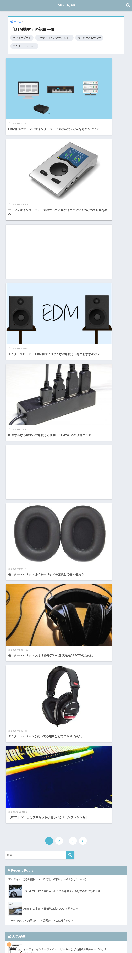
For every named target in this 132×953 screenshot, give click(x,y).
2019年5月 (17, 911)
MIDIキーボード (22, 37)
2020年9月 (17, 810)
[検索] (70, 375)
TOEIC (63, 943)
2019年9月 (17, 879)
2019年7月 (17, 895)
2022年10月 (18, 763)
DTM (34, 943)
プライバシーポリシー (22, 641)
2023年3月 (17, 756)
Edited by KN (66, 5)
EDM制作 (48, 943)
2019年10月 (18, 872)
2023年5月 (17, 740)
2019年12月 (18, 856)
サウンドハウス (18, 600)
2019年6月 (17, 903)
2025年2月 (17, 717)
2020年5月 (17, 818)
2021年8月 (17, 779)
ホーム (22, 943)
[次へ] (83, 360)
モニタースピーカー (89, 37)
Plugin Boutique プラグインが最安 (30, 607)
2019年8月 (17, 887)
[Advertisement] (35, 146)
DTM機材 (77, 943)
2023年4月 (17, 748)
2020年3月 (17, 833)
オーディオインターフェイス (54, 37)
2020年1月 (17, 849)
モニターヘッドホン (24, 46)
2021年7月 (17, 786)
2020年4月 (17, 825)
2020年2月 (17, 841)
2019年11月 (18, 864)
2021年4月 (17, 794)
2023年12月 (18, 725)
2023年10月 (18, 732)
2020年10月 (18, 802)
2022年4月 (17, 771)
